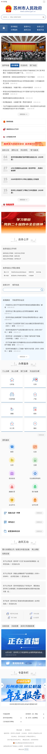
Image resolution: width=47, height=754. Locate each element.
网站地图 (19, 730)
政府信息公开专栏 (10, 249)
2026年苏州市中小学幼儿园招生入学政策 (25, 179)
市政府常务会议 (18, 300)
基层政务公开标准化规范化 (18, 275)
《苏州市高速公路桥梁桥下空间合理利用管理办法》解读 (23, 317)
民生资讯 (24, 150)
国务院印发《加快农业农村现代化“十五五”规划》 (19, 77)
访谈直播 (14, 626)
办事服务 (23, 363)
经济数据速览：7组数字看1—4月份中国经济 (18, 87)
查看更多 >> (23, 114)
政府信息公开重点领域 (11, 268)
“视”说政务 (34, 150)
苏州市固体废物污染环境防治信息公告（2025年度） (27, 158)
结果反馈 (5, 554)
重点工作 (6, 272)
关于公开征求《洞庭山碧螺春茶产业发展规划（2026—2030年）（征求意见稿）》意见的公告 (21, 575)
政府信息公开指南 (8, 253)
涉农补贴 (38, 272)
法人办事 (14, 371)
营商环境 (31, 272)
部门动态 (33, 65)
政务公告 (5, 150)
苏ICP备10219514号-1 (14, 740)
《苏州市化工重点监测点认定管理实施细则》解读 (21, 311)
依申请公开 (18, 259)
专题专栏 (23, 673)
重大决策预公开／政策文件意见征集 (15, 550)
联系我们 (28, 730)
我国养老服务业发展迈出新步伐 (13, 98)
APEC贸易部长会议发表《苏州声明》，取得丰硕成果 (27, 170)
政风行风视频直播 (27, 626)
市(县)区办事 (34, 371)
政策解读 (6, 300)
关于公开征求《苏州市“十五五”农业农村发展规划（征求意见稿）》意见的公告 (21, 563)
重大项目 (6, 275)
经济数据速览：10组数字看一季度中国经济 (17, 102)
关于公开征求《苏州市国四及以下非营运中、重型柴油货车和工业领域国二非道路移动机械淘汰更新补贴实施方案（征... (21, 589)
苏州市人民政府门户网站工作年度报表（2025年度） (27, 192)
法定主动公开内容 (20, 253)
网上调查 (35, 550)
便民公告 (14, 150)
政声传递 (5, 65)
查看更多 (41, 435)
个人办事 (5, 371)
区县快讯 (24, 65)
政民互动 (23, 542)
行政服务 (31, 275)
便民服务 (5, 440)
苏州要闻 (14, 65)
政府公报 (17, 256)
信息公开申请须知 (8, 259)
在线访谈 (5, 626)
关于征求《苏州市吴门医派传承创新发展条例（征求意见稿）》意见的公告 (21, 602)
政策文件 (6, 285)
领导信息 (15, 285)
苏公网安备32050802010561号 (24, 743)
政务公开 (23, 239)
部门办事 (24, 371)
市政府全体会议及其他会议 (18, 272)
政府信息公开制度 (8, 256)
